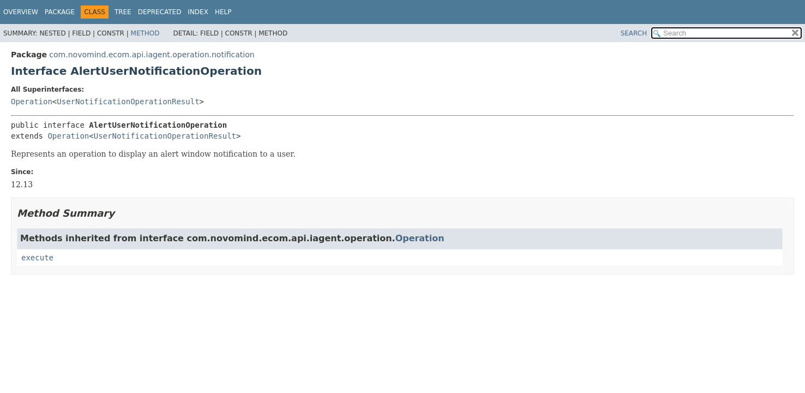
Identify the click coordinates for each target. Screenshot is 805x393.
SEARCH (634, 33)
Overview (20, 12)
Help (223, 12)
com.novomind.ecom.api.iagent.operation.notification (151, 54)
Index (198, 12)
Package (60, 12)
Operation (31, 101)
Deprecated (160, 12)
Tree (123, 12)
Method (145, 33)
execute (37, 257)
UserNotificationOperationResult (128, 101)
